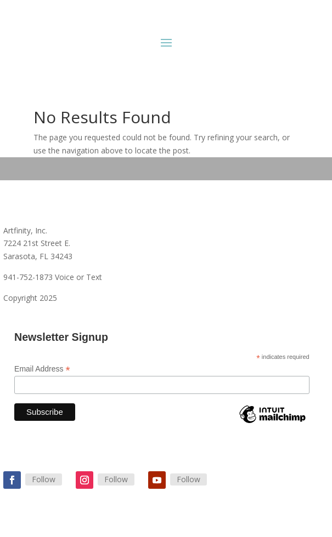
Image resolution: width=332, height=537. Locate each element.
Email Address (42, 369)
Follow (43, 479)
